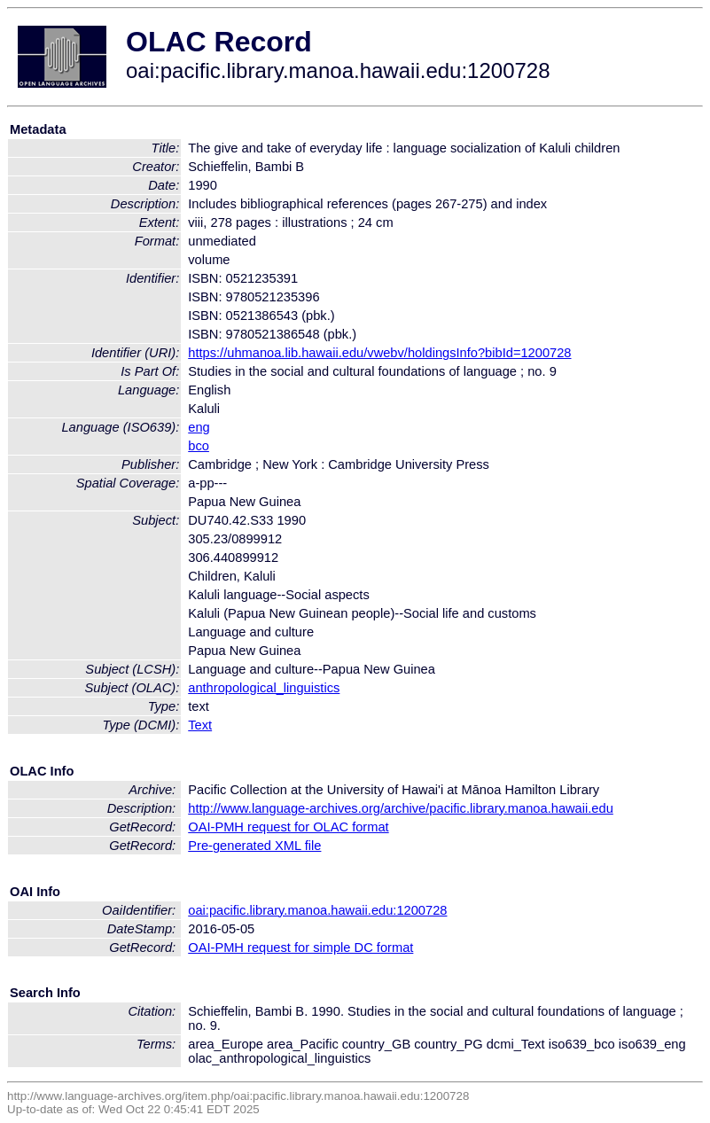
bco (198, 446)
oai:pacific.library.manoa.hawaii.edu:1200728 (317, 910)
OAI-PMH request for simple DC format (300, 947)
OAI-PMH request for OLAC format (288, 827)
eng (198, 427)
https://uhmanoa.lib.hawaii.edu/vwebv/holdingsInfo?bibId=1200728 (379, 353)
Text (200, 725)
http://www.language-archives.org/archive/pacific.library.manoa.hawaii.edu (400, 808)
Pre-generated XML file (254, 845)
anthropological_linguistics (263, 688)
